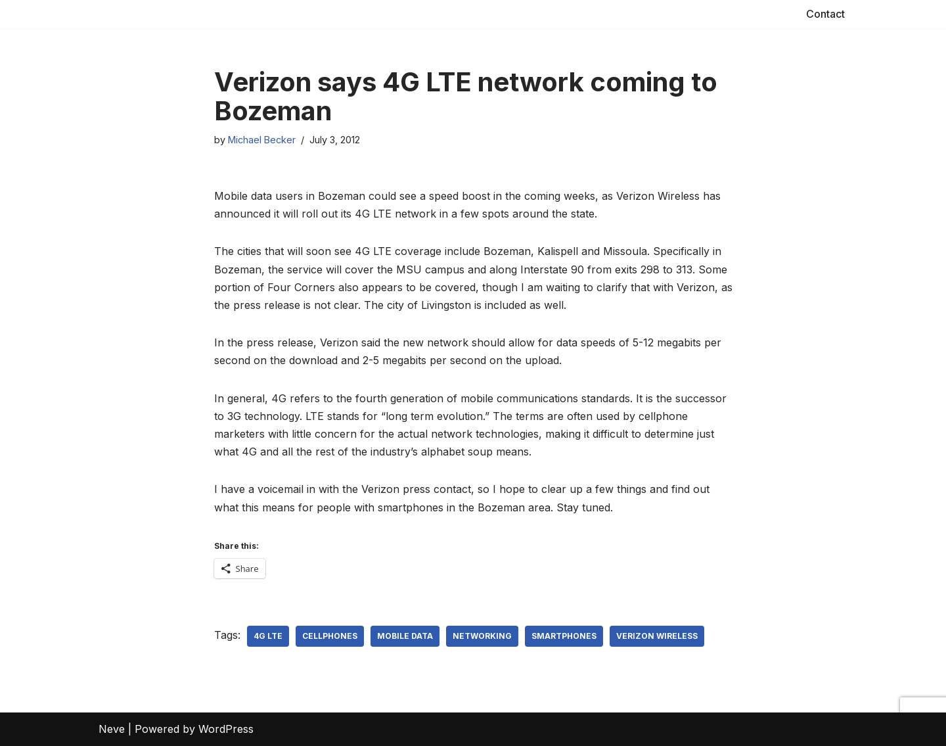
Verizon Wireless (657, 636)
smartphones (564, 636)
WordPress (226, 728)
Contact (825, 13)
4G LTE (268, 636)
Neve (112, 728)
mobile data (405, 636)
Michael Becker (262, 139)
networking (482, 636)
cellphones (329, 636)
